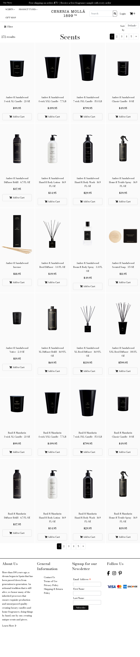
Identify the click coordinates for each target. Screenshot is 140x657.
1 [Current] (112, 36)
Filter (8, 26)
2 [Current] (116, 36)
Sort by (122, 28)
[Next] (136, 37)
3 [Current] (121, 36)
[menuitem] (10, 9)
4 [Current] (126, 36)
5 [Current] (131, 36)
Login (123, 13)
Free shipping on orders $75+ (44, 3)
